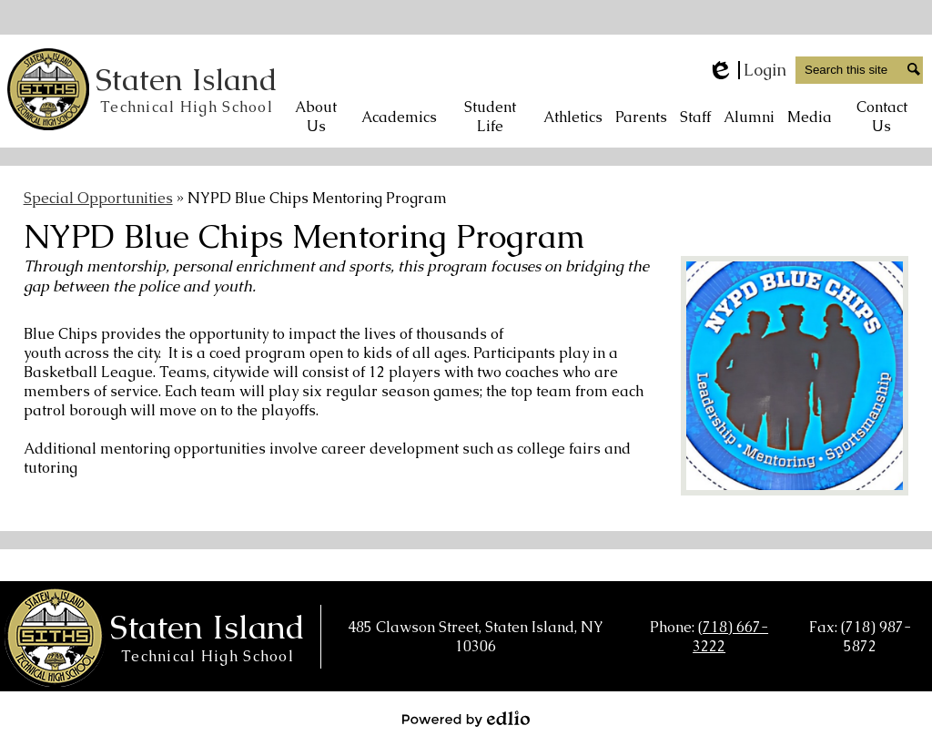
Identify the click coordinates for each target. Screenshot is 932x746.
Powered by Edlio (466, 719)
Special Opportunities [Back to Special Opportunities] (98, 198)
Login (746, 70)
